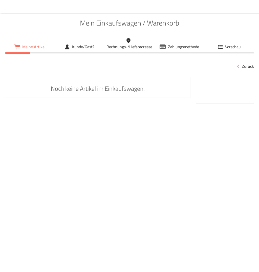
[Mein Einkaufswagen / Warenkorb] (30, 47)
